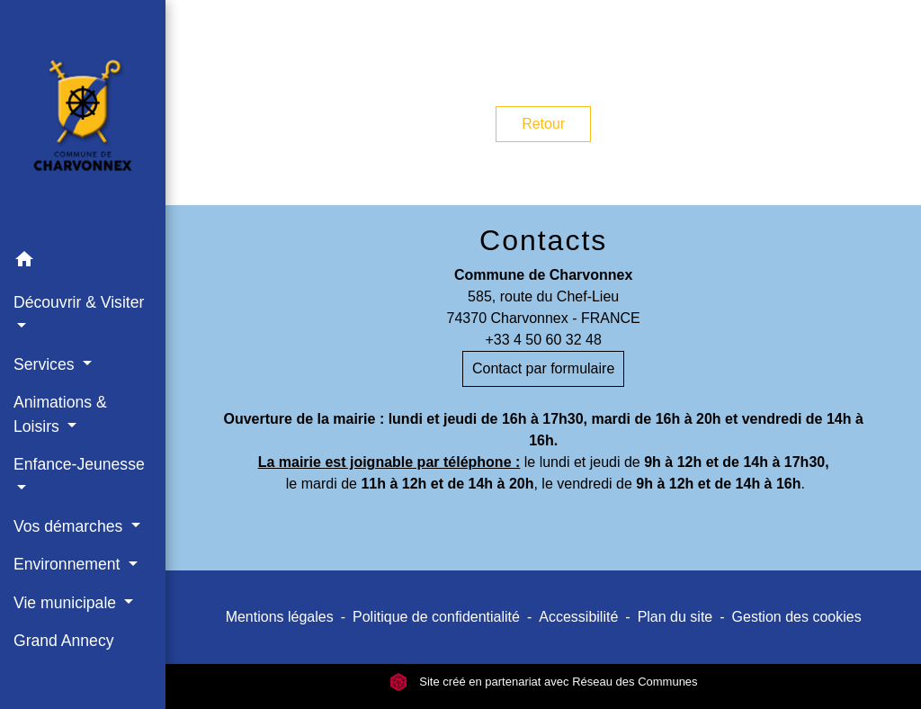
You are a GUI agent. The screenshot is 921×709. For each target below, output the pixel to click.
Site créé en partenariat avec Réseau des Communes (543, 681)
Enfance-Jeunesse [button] (79, 464)
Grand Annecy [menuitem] (63, 641)
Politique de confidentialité (436, 616)
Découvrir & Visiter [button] (78, 302)
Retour (543, 123)
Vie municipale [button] (67, 603)
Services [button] (45, 364)
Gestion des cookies (797, 616)
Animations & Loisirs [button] (60, 414)
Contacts (543, 240)
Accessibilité (578, 616)
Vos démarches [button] (70, 526)
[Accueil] (82, 120)
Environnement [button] (68, 564)
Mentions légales (280, 616)
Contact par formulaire (543, 368)
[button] (82, 262)
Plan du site (675, 616)
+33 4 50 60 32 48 (543, 339)
